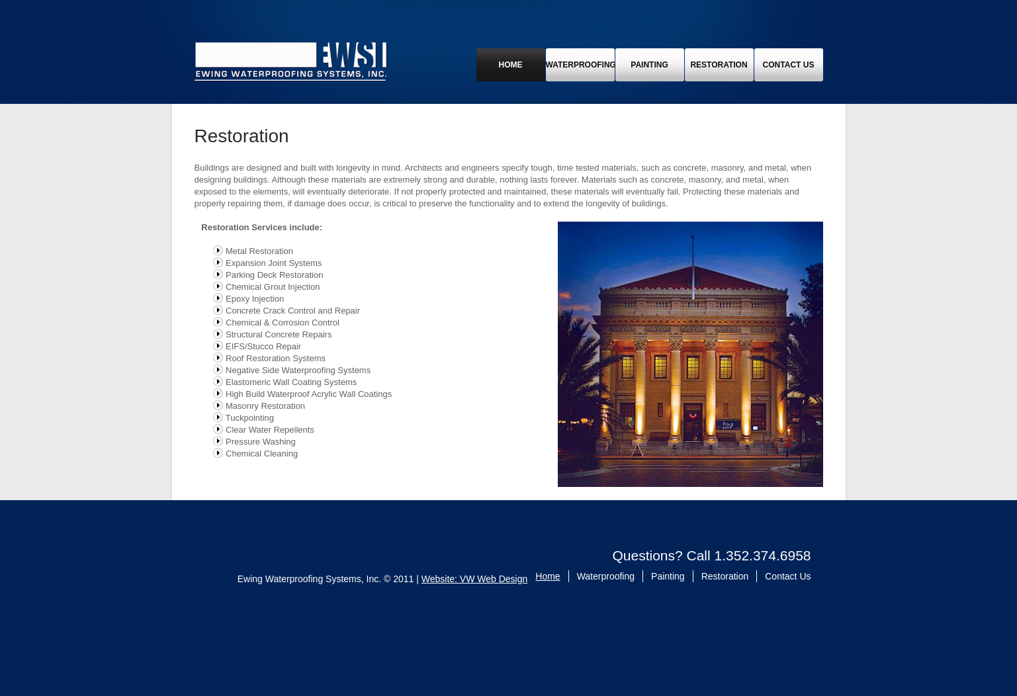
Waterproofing (580, 64)
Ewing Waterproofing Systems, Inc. (291, 61)
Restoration (718, 64)
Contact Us (789, 64)
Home (511, 64)
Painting (649, 64)
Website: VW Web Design (474, 579)
